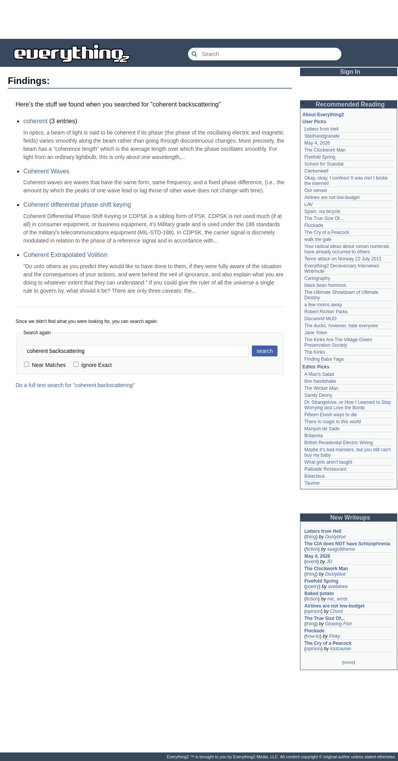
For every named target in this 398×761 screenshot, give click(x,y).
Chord (336, 611)
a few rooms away (323, 304)
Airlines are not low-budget (332, 197)
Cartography (317, 278)
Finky (334, 636)
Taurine (311, 483)
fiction (312, 549)
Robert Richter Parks (325, 311)
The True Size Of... (324, 218)
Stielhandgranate (322, 136)
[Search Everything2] (265, 54)
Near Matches (45, 365)
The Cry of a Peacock (326, 232)
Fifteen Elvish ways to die (330, 414)
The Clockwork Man (325, 150)
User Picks (314, 121)
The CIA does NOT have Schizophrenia (347, 543)
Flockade (313, 225)
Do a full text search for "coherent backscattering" (75, 385)
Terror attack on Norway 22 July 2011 (343, 259)
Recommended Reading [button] (350, 104)
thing (311, 536)
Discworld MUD (320, 318)
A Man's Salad (319, 374)
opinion (313, 611)
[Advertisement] (199, 19)
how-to (313, 636)
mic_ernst (337, 599)
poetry (312, 586)
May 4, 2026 (317, 143)
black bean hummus (325, 285)
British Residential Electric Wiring (338, 442)
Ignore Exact (92, 365)
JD (329, 561)
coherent (35, 121)
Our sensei (315, 190)
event (311, 561)
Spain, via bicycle (322, 211)
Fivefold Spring (319, 157)
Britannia (313, 435)
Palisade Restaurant (325, 469)
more (348, 662)
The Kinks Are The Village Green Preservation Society (338, 342)
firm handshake (320, 381)
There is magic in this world (332, 421)
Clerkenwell (316, 171)
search (265, 351)
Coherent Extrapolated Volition (65, 254)
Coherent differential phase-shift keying (77, 204)
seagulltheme (341, 549)
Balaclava (314, 476)
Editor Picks (315, 367)
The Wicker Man (321, 388)
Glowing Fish (338, 624)
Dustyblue (335, 536)
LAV (308, 204)
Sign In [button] (350, 71)
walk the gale (318, 239)
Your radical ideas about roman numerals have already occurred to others (346, 249)
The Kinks (314, 352)
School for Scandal (324, 164)
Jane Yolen (315, 332)
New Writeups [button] (350, 517)
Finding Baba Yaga (324, 359)
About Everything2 (323, 114)
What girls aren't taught (328, 462)
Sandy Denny (318, 395)
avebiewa (338, 586)
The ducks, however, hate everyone (341, 325)
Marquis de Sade (322, 428)
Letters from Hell (321, 129)
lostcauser (340, 648)
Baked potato (319, 593)
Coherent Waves (46, 171)
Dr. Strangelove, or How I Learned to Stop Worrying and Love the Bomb (347, 405)
